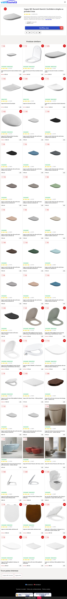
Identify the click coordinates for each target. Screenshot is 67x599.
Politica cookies (46, 589)
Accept (39, 598)
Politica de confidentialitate (34, 589)
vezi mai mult (48, 19)
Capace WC (18, 575)
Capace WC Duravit (8, 575)
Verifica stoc (51, 28)
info (20, 74)
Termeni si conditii (21, 589)
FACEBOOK (29, 585)
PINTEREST (37, 585)
